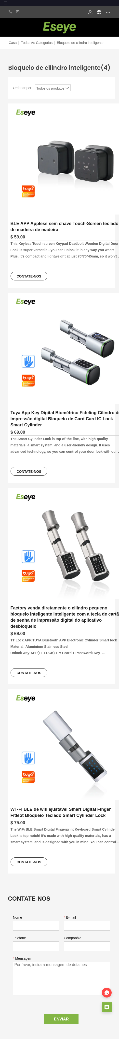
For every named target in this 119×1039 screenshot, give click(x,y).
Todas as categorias (37, 43)
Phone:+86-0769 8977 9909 (10, 12)
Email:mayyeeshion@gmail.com (18, 12)
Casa (13, 43)
